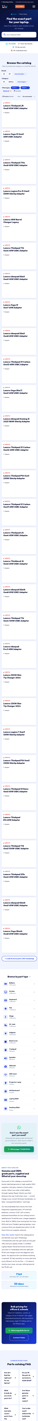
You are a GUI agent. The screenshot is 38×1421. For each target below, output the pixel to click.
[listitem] (19, 113)
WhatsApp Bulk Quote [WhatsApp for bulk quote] (19, 1330)
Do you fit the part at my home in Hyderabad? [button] (28, 1376)
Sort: (19, 96)
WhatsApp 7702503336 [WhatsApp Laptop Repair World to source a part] (19, 1149)
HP (10, 74)
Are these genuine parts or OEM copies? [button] (28, 1396)
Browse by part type (19, 976)
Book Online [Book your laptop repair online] (20, 6)
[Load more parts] (19, 958)
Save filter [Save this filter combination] (17, 91)
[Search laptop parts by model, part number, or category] (20, 35)
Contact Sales (19, 1337)
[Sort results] (28, 96)
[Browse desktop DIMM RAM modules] (19, 1109)
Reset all (7, 91)
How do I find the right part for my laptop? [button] (10, 1378)
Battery (11, 82)
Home (14, 14)
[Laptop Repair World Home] (5, 6)
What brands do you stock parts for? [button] (10, 1394)
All (4, 74)
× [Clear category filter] (28, 88)
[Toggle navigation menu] (34, 6)
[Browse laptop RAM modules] (19, 1100)
